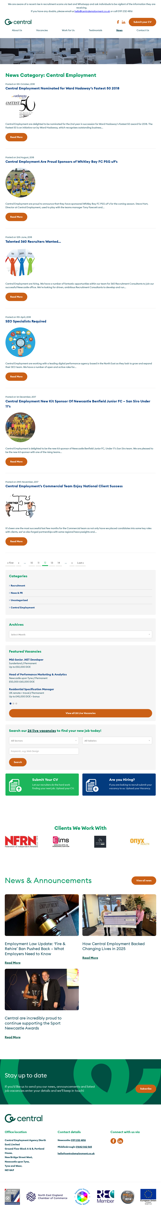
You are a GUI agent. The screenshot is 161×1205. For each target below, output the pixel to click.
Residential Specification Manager (31, 689)
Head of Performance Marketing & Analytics (38, 674)
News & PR (17, 592)
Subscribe (145, 1088)
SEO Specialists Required (25, 321)
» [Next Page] (72, 562)
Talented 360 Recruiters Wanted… (33, 241)
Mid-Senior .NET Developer (26, 659)
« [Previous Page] (18, 562)
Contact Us (143, 30)
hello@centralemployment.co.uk (92, 11)
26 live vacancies (42, 730)
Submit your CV (142, 21)
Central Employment (23, 607)
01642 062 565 (84, 1146)
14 (59, 562)
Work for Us (68, 30)
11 (38, 562)
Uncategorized (19, 600)
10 (32, 562)
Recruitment (18, 585)
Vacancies (42, 30)
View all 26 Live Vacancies (81, 713)
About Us (17, 30)
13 (52, 562)
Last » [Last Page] (80, 562)
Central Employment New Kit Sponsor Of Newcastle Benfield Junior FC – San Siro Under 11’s (77, 403)
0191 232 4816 (78, 1140)
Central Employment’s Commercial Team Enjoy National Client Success (64, 486)
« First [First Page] (10, 562)
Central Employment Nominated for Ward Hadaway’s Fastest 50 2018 (62, 88)
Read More (16, 137)
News (119, 30)
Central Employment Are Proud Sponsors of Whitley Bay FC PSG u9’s (61, 161)
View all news (143, 880)
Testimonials (95, 30)
